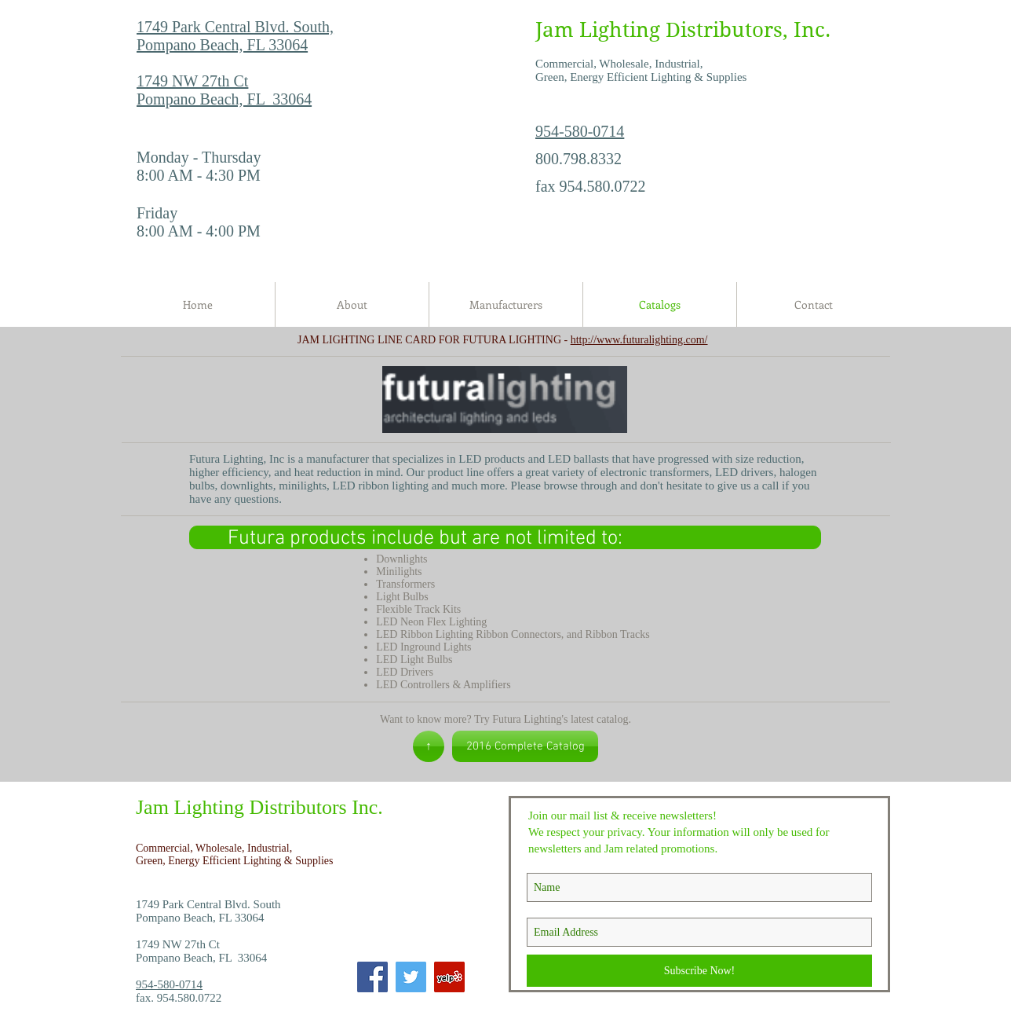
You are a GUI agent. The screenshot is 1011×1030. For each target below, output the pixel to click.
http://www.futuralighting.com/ (639, 340)
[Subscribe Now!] (699, 971)
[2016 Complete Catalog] (525, 746)
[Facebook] (372, 977)
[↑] (428, 746)
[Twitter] (411, 977)
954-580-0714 (579, 131)
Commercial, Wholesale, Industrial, (215, 848)
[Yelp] (449, 977)
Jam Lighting (597, 30)
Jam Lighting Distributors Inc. (259, 807)
